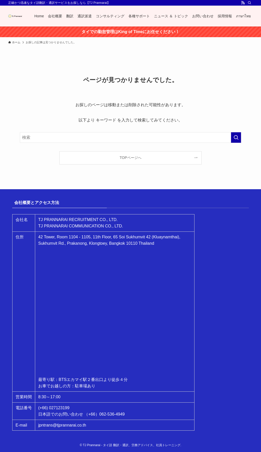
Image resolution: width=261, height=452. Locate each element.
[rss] (243, 3)
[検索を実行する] (236, 137)
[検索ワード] (130, 137)
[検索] (249, 3)
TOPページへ (130, 158)
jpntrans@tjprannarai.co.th (62, 425)
